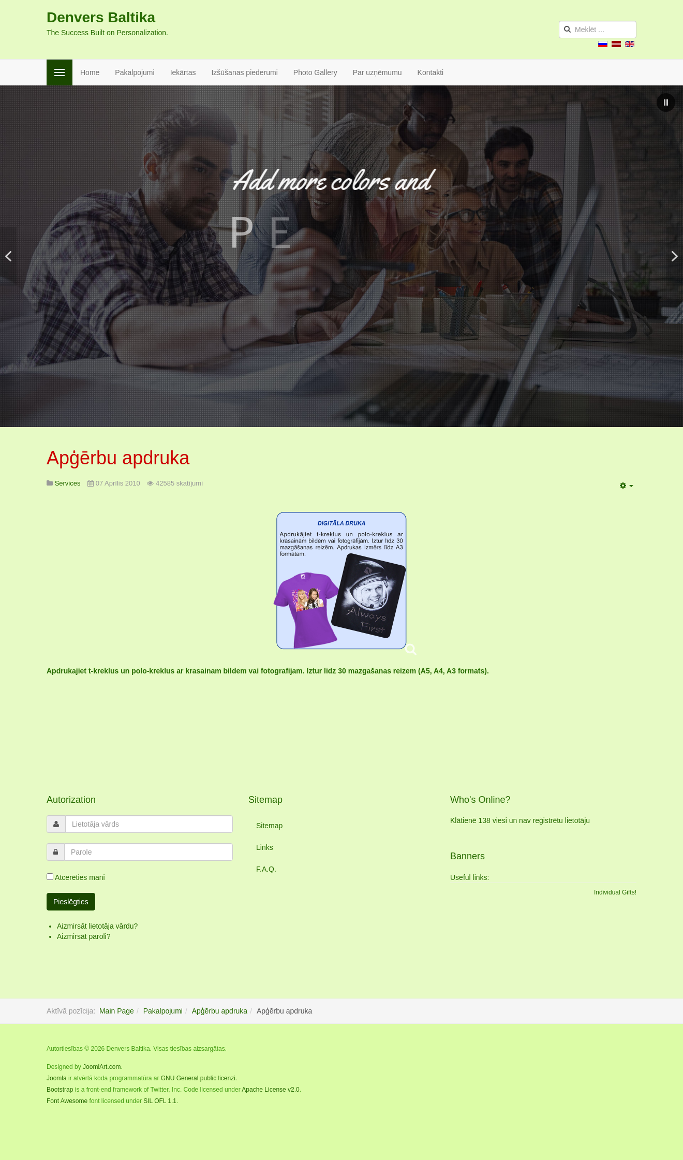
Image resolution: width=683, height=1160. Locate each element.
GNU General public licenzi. (199, 1078)
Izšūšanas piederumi (244, 72)
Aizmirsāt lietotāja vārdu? (97, 926)
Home (89, 72)
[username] (149, 824)
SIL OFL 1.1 (159, 1101)
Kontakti (431, 72)
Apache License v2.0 (270, 1089)
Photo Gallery (315, 72)
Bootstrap (60, 1089)
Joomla (57, 1078)
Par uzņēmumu (377, 72)
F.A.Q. (266, 869)
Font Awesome (67, 1101)
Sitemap (269, 825)
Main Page (116, 1011)
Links (264, 847)
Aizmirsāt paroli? (83, 936)
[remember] (50, 876)
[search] (597, 29)
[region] (341, 256)
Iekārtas (183, 72)
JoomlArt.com (102, 1066)
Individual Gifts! (615, 892)
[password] (148, 852)
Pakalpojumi (134, 72)
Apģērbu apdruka (219, 1011)
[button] (666, 102)
